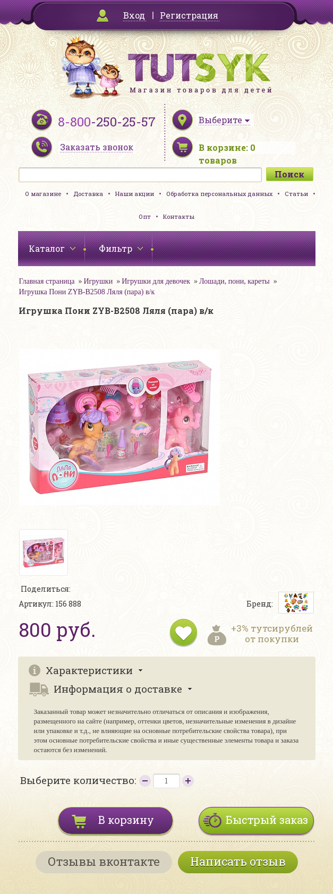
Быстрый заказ (267, 820)
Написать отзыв (238, 861)
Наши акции (134, 194)
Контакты (178, 216)
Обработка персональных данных (219, 194)
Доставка (88, 194)
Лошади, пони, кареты (234, 281)
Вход (134, 15)
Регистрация (189, 15)
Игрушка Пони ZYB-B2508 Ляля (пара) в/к (87, 292)
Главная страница (47, 281)
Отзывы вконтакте (104, 861)
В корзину (126, 820)
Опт (145, 216)
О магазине (43, 194)
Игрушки (98, 281)
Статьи (296, 194)
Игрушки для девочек (156, 281)
